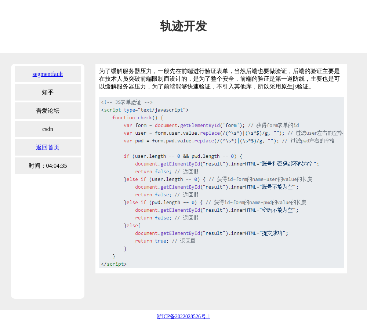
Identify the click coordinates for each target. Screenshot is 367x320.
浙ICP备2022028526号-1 (183, 316)
